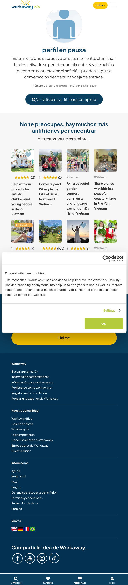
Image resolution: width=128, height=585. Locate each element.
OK (103, 323)
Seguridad (18, 476)
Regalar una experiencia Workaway (34, 398)
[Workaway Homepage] (25, 4)
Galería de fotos (22, 424)
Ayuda (15, 471)
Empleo (16, 508)
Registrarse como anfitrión (29, 393)
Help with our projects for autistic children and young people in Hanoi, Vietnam (21, 199)
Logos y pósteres (23, 434)
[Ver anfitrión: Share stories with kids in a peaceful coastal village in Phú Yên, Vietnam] (105, 160)
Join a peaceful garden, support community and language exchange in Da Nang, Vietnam (78, 198)
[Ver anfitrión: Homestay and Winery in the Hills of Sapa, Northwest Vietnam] (50, 160)
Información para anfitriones (30, 376)
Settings (109, 310)
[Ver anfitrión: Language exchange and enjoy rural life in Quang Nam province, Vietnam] (50, 231)
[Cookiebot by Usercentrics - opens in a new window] (105, 258)
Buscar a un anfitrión (24, 371)
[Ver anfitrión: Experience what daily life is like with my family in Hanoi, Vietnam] (22, 231)
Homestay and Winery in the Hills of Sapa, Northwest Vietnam (50, 194)
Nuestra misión (21, 451)
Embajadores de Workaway (29, 445)
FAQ (14, 481)
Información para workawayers (32, 382)
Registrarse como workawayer (31, 387)
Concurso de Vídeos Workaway (32, 440)
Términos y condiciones (27, 498)
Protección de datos (25, 503)
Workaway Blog (21, 418)
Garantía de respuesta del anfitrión (34, 492)
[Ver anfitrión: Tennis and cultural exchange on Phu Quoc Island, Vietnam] (78, 231)
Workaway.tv (20, 429)
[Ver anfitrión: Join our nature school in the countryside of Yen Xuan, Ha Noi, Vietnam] (105, 231)
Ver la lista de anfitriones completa (64, 99)
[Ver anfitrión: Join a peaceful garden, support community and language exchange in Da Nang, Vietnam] (78, 160)
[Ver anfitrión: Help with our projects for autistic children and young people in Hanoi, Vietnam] (22, 160)
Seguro (16, 487)
